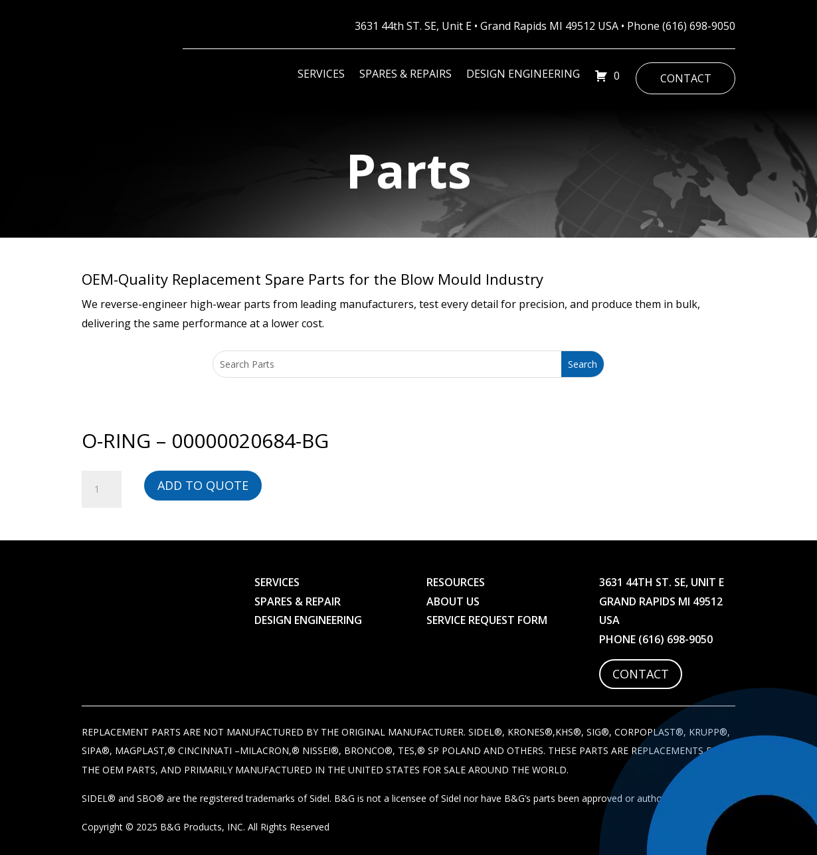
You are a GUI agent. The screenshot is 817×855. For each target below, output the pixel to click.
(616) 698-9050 (698, 26)
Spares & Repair (297, 601)
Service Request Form (486, 620)
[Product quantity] (102, 489)
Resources (455, 582)
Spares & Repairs (405, 75)
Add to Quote (202, 485)
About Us (453, 601)
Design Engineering (523, 75)
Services (321, 75)
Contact (685, 78)
